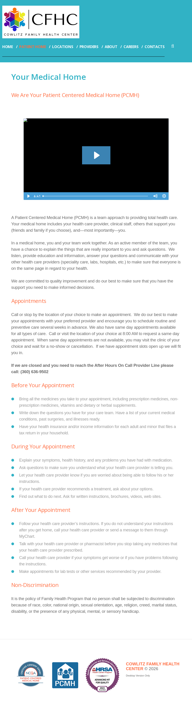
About (111, 47)
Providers (89, 47)
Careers (131, 47)
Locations (62, 47)
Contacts (155, 47)
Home (7, 47)
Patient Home (32, 47)
